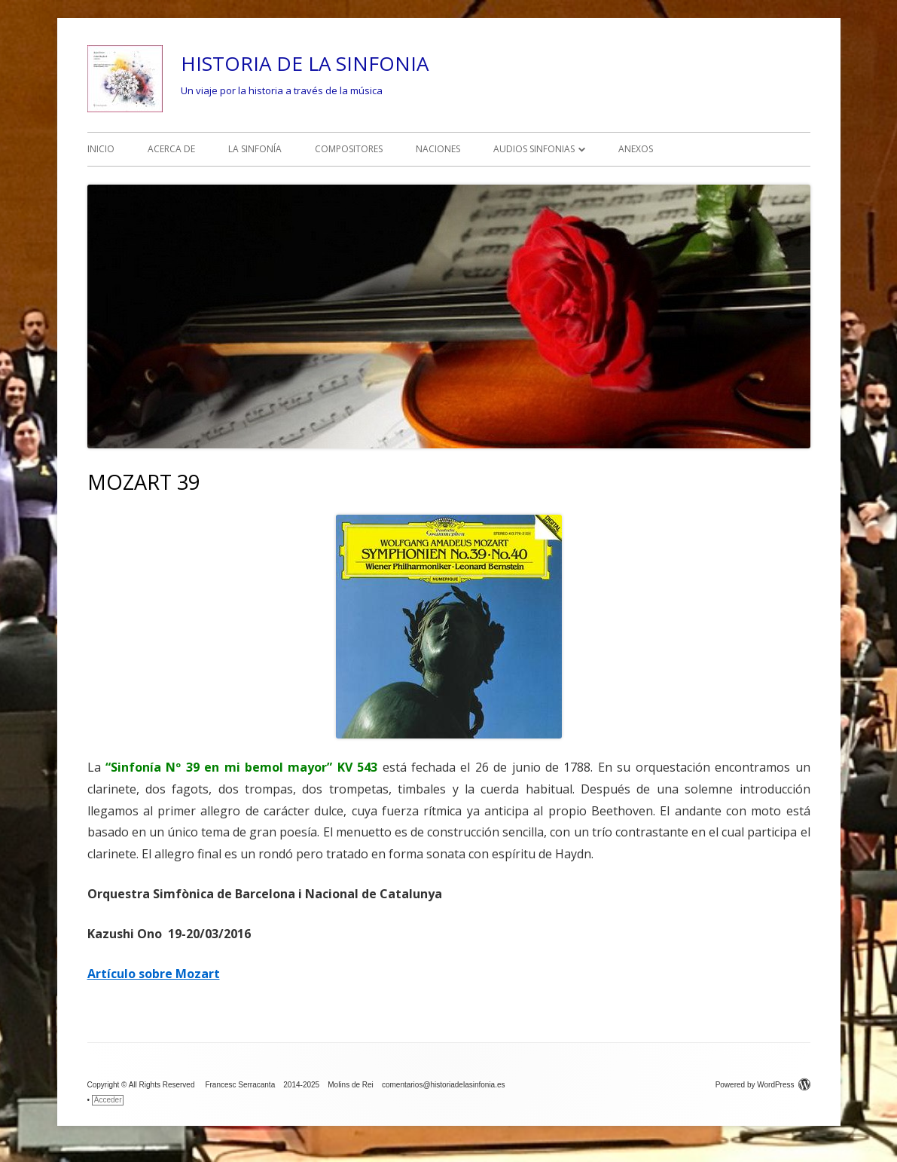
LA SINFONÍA (255, 148)
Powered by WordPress (762, 1085)
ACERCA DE (171, 148)
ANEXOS (635, 148)
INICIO (100, 148)
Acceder (108, 1100)
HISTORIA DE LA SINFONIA (305, 63)
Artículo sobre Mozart (153, 973)
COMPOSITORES (349, 148)
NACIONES (438, 148)
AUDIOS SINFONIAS (534, 148)
